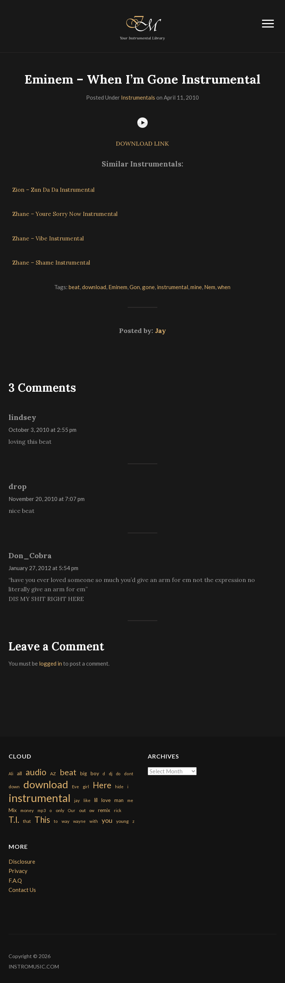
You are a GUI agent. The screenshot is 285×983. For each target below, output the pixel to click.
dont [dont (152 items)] (128, 773)
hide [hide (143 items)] (119, 786)
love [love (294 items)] (106, 800)
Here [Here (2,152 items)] (102, 785)
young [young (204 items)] (122, 821)
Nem (209, 287)
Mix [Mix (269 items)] (13, 810)
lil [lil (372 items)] (96, 799)
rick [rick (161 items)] (117, 810)
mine (196, 287)
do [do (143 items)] (118, 773)
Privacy (18, 870)
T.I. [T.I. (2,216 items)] (14, 820)
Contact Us (22, 889)
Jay (160, 330)
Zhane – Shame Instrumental (51, 262)
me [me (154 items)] (130, 800)
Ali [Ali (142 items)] (11, 773)
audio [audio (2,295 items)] (36, 772)
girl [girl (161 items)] (86, 786)
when (223, 287)
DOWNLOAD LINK (142, 143)
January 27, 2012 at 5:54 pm (43, 568)
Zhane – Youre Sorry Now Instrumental (65, 213)
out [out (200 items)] (82, 810)
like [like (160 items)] (87, 800)
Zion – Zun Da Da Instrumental (53, 189)
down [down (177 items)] (14, 786)
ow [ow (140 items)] (91, 810)
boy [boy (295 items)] (95, 773)
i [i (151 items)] (127, 786)
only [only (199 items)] (60, 810)
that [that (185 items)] (27, 821)
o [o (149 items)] (50, 810)
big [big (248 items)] (83, 773)
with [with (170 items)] (93, 821)
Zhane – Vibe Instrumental (48, 238)
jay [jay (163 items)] (77, 800)
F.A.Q (15, 880)
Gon (135, 287)
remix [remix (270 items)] (104, 810)
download (94, 287)
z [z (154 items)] (133, 821)
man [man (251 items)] (119, 800)
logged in (50, 663)
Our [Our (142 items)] (71, 810)
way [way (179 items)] (65, 821)
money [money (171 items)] (27, 810)
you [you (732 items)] (107, 820)
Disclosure (22, 861)
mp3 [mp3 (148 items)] (41, 810)
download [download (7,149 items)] (45, 784)
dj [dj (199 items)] (110, 773)
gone (148, 287)
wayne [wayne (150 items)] (79, 821)
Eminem (117, 287)
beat (74, 287)
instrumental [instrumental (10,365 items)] (40, 797)
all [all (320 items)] (19, 773)
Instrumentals (138, 97)
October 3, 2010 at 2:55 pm (42, 429)
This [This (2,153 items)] (42, 820)
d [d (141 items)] (104, 773)
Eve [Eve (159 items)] (75, 786)
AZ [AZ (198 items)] (53, 773)
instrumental (172, 287)
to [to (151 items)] (56, 821)
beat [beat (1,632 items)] (68, 772)
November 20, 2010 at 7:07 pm (47, 498)
